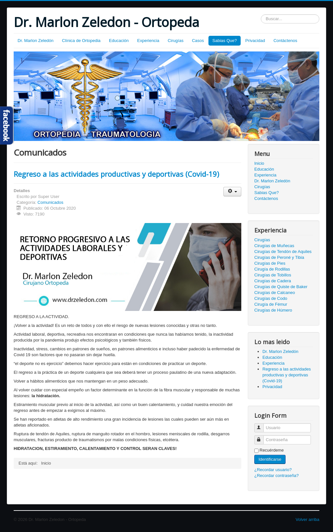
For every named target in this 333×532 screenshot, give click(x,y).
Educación (119, 40)
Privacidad (255, 40)
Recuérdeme (272, 450)
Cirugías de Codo (270, 298)
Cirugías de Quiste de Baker (280, 286)
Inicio (259, 163)
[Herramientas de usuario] (232, 191)
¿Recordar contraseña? (276, 475)
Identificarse (270, 459)
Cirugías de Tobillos (272, 275)
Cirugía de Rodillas (272, 269)
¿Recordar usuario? (273, 469)
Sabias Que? (224, 40)
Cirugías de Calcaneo (274, 292)
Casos (198, 40)
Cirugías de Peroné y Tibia (279, 257)
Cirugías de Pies (269, 263)
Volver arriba (307, 519)
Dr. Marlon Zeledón (36, 40)
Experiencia (148, 40)
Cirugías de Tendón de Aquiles (283, 251)
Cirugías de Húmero (273, 310)
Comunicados (50, 202)
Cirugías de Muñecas (274, 245)
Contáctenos (285, 40)
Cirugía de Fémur (270, 304)
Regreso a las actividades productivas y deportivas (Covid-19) (116, 174)
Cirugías (175, 40)
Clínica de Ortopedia (81, 40)
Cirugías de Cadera (272, 280)
